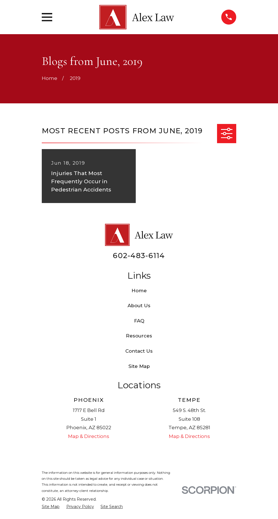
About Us (139, 305)
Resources (139, 336)
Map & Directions (88, 436)
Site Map (139, 366)
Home (139, 290)
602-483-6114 (139, 255)
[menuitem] (51, 507)
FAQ (139, 321)
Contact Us (139, 351)
